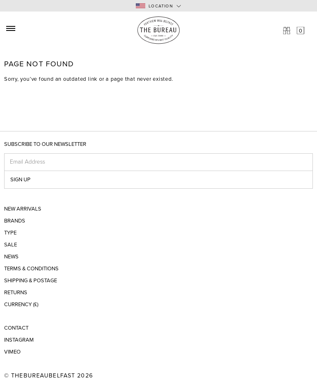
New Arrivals (22, 209)
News (11, 257)
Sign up (20, 179)
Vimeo (12, 352)
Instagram (19, 340)
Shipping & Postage (30, 281)
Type (10, 233)
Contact (16, 328)
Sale (10, 245)
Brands (14, 221)
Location (154, 6)
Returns (15, 292)
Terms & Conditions (31, 269)
